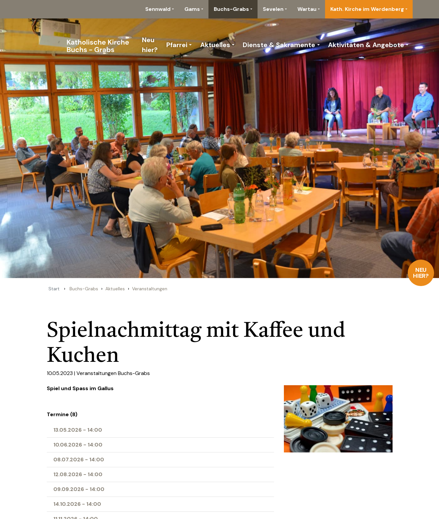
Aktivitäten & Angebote (366, 45)
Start (54, 289)
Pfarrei (176, 45)
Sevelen (273, 9)
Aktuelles (215, 45)
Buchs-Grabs (231, 9)
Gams (192, 9)
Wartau (306, 9)
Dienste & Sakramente (279, 45)
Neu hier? (421, 273)
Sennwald (158, 9)
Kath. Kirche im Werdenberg (367, 9)
